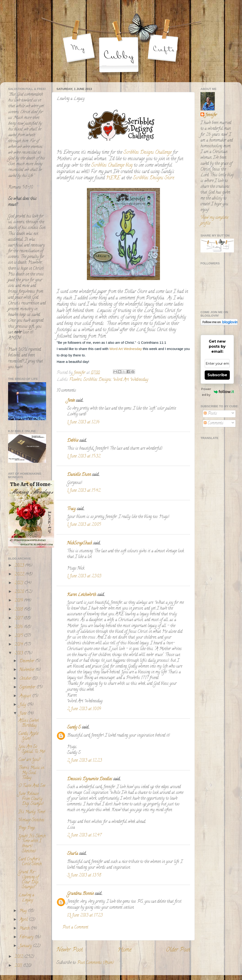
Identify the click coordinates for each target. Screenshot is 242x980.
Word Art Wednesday (126, 349)
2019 (19, 601)
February (27, 937)
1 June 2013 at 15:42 (83, 491)
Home (124, 950)
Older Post (178, 950)
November (27, 670)
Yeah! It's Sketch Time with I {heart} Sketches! (32, 844)
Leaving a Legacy (26, 898)
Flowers (75, 380)
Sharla (72, 854)
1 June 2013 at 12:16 (83, 422)
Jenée (71, 401)
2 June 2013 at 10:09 (84, 709)
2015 (19, 636)
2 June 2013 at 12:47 (84, 835)
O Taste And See (31, 786)
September (27, 687)
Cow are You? (29, 760)
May (23, 911)
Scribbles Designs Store (153, 178)
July (23, 705)
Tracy (71, 509)
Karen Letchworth (81, 595)
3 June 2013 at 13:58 (84, 875)
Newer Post (69, 950)
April (24, 920)
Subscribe (217, 375)
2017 (19, 618)
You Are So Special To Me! (31, 749)
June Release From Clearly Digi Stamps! (30, 799)
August (25, 696)
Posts (210, 414)
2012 (19, 957)
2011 (19, 966)
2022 (20, 574)
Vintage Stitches (31, 820)
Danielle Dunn (79, 475)
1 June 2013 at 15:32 (83, 456)
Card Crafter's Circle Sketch (30, 862)
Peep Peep (26, 828)
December (27, 661)
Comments (213, 423)
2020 (20, 592)
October (25, 679)
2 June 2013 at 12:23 (84, 760)
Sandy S (74, 727)
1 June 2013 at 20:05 (84, 525)
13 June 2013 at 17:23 (85, 915)
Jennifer (211, 115)
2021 (19, 583)
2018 (19, 610)
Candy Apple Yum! (28, 736)
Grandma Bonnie (80, 894)
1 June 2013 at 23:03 (84, 576)
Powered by (217, 391)
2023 (20, 566)
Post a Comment (75, 927)
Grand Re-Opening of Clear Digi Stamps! (28, 879)
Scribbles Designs (97, 380)
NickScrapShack (79, 543)
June (23, 714)
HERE (113, 178)
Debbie (72, 441)
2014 (19, 645)
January (26, 946)
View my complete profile (214, 221)
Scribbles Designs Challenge (147, 152)
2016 (19, 627)
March (25, 928)
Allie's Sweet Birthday (28, 723)
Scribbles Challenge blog (111, 165)
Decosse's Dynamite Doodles (89, 779)
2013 (19, 653)
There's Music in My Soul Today (31, 773)
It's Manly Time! (31, 812)
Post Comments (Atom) (95, 963)
